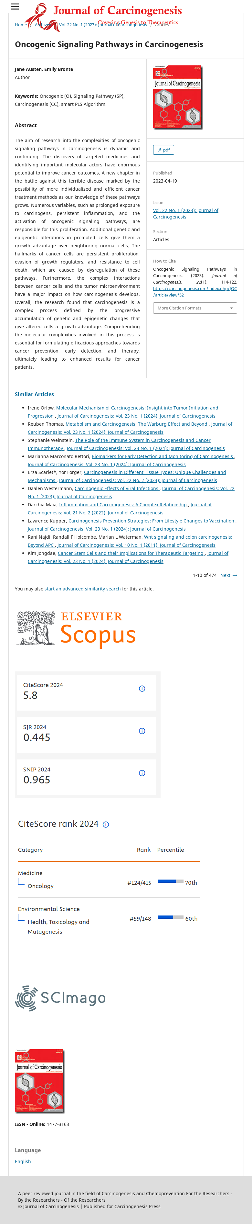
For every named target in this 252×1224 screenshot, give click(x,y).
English (23, 1161)
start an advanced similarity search (83, 589)
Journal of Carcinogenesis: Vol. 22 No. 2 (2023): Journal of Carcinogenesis (138, 480)
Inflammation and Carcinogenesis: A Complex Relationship (123, 504)
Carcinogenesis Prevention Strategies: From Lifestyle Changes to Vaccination (152, 521)
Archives (43, 25)
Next (225, 575)
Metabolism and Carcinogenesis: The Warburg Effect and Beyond (137, 424)
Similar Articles (34, 394)
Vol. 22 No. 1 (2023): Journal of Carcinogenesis (103, 25)
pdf (166, 150)
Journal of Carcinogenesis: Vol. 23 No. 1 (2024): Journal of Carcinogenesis (136, 416)
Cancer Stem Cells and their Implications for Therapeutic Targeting (131, 553)
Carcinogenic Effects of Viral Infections (117, 488)
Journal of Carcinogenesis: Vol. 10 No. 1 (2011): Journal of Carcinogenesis (136, 545)
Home (21, 25)
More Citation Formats (179, 308)
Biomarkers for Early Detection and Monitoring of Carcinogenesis (163, 456)
